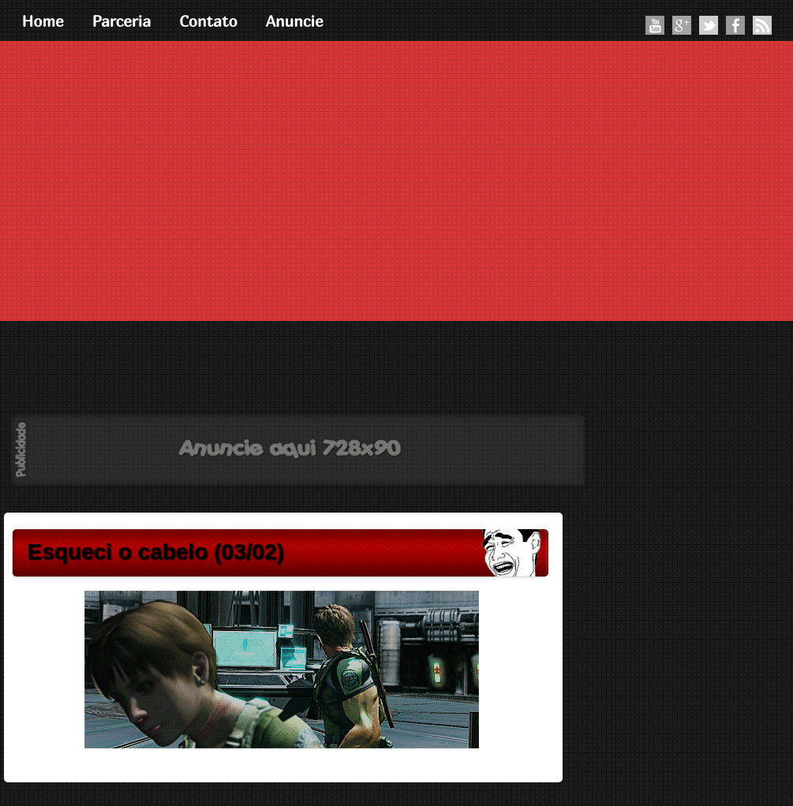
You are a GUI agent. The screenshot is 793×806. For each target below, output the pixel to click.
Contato (208, 21)
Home (43, 21)
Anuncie (295, 21)
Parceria (121, 21)
